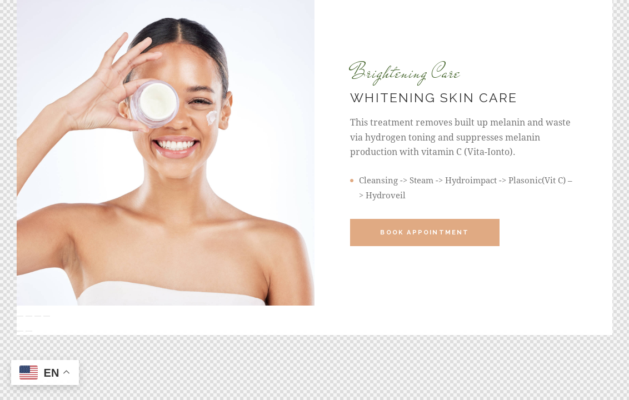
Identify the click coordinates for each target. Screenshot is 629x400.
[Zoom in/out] (20, 316)
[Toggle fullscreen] (29, 316)
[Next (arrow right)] (29, 331)
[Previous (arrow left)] (20, 331)
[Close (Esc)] (46, 316)
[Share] (37, 316)
